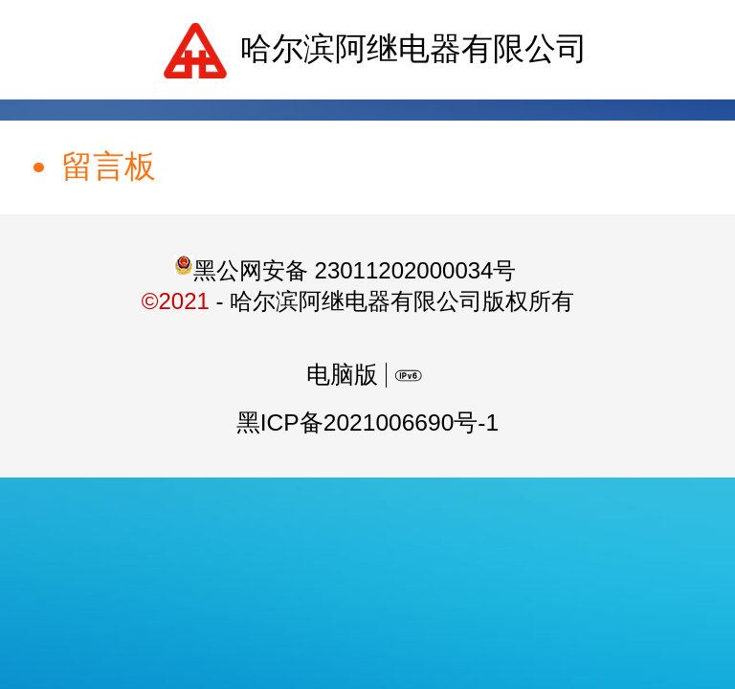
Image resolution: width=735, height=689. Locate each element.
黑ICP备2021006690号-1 (367, 422)
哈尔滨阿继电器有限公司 (414, 48)
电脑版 (342, 375)
